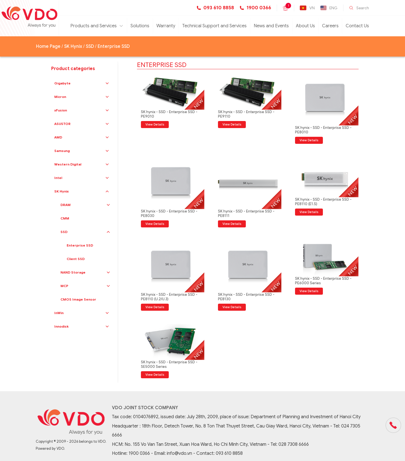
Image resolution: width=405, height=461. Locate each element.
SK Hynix (73, 46)
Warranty (165, 26)
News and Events (271, 26)
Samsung (62, 151)
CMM (64, 218)
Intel (58, 178)
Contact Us (357, 26)
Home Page (48, 46)
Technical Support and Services (214, 26)
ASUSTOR (62, 124)
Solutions (139, 26)
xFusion (60, 110)
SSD (90, 46)
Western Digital (67, 164)
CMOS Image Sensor (78, 299)
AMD (58, 137)
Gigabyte (62, 83)
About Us (305, 26)
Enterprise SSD (114, 46)
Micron (60, 97)
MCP (64, 286)
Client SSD (76, 259)
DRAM (65, 205)
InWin (59, 313)
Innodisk (61, 326)
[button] (107, 83)
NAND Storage (73, 272)
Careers (330, 26)
